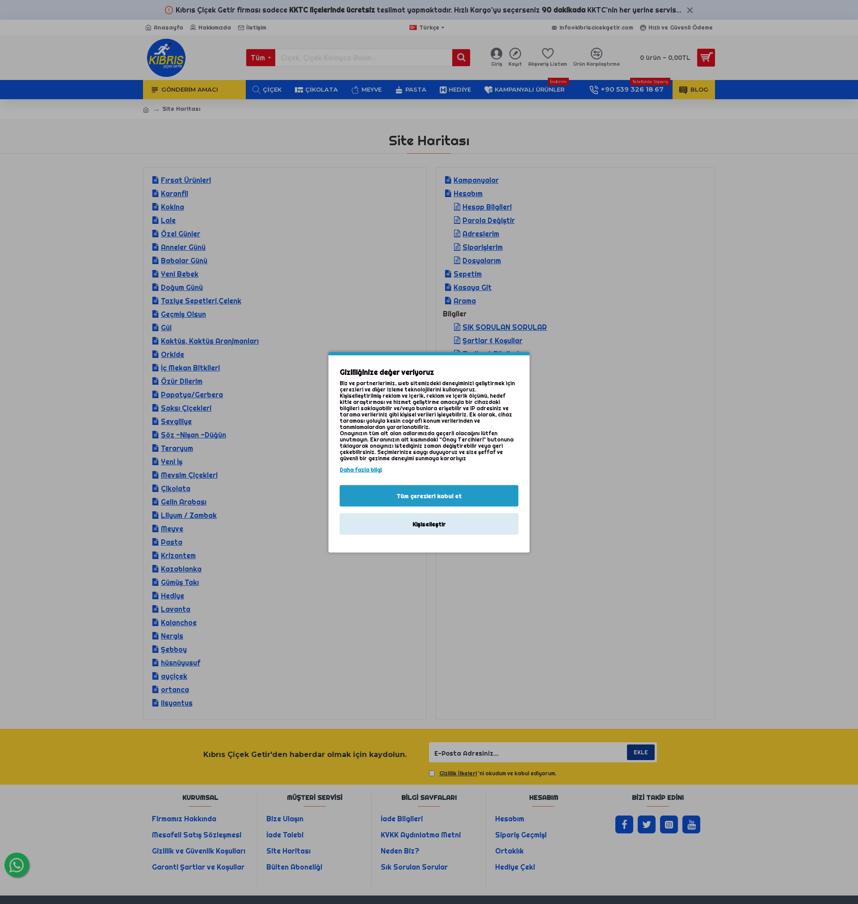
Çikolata (175, 488)
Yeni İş (171, 461)
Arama (465, 300)
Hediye (172, 595)
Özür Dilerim (181, 381)
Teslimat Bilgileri (491, 353)
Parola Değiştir (489, 220)
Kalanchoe (179, 622)
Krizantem (178, 555)
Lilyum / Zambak (189, 515)
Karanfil (174, 193)
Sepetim (468, 273)
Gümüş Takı (180, 582)
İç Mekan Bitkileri (190, 367)
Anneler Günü (183, 247)
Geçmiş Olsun (183, 314)
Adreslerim (481, 233)
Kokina (172, 206)
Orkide (172, 354)
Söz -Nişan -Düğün (193, 434)
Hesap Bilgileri (487, 206)
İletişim (474, 394)
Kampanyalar (476, 180)
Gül (166, 327)
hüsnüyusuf (180, 662)
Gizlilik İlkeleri (486, 380)
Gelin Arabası (183, 501)
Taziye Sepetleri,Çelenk (201, 300)
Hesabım (468, 193)
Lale (168, 220)
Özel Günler (180, 233)
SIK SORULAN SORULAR (505, 327)
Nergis (172, 635)
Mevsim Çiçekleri (189, 475)
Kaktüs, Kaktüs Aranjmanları (210, 340)
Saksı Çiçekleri (186, 408)
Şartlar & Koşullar (492, 340)
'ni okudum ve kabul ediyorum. (492, 773)
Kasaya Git (473, 287)
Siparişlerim (483, 247)
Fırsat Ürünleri (186, 180)
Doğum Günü (182, 287)
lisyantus (177, 702)
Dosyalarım (482, 260)
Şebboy (174, 649)
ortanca (175, 689)
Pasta (171, 542)
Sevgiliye (176, 421)
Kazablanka (181, 568)
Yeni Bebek (179, 273)
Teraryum (177, 448)
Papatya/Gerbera (192, 394)
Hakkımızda (482, 367)
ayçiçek (174, 676)
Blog (461, 407)
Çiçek (472, 420)
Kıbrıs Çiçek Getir (492, 434)
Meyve (172, 528)
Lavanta (175, 609)
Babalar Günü (184, 260)
